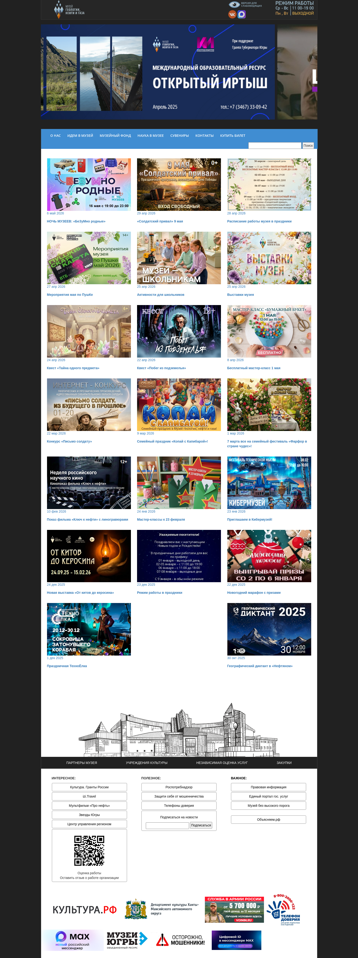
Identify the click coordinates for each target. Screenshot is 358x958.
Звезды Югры (89, 815)
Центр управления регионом (89, 824)
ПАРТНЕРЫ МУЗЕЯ (81, 763)
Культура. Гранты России (89, 787)
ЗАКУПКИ (284, 763)
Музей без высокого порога (268, 805)
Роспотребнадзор (179, 787)
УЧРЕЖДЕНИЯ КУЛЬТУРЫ (147, 763)
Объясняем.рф (268, 819)
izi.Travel (89, 796)
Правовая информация (268, 787)
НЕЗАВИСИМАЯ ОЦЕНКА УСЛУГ (222, 763)
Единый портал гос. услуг (268, 796)
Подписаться (201, 825)
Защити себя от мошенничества (179, 796)
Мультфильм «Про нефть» (89, 805)
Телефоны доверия (179, 805)
